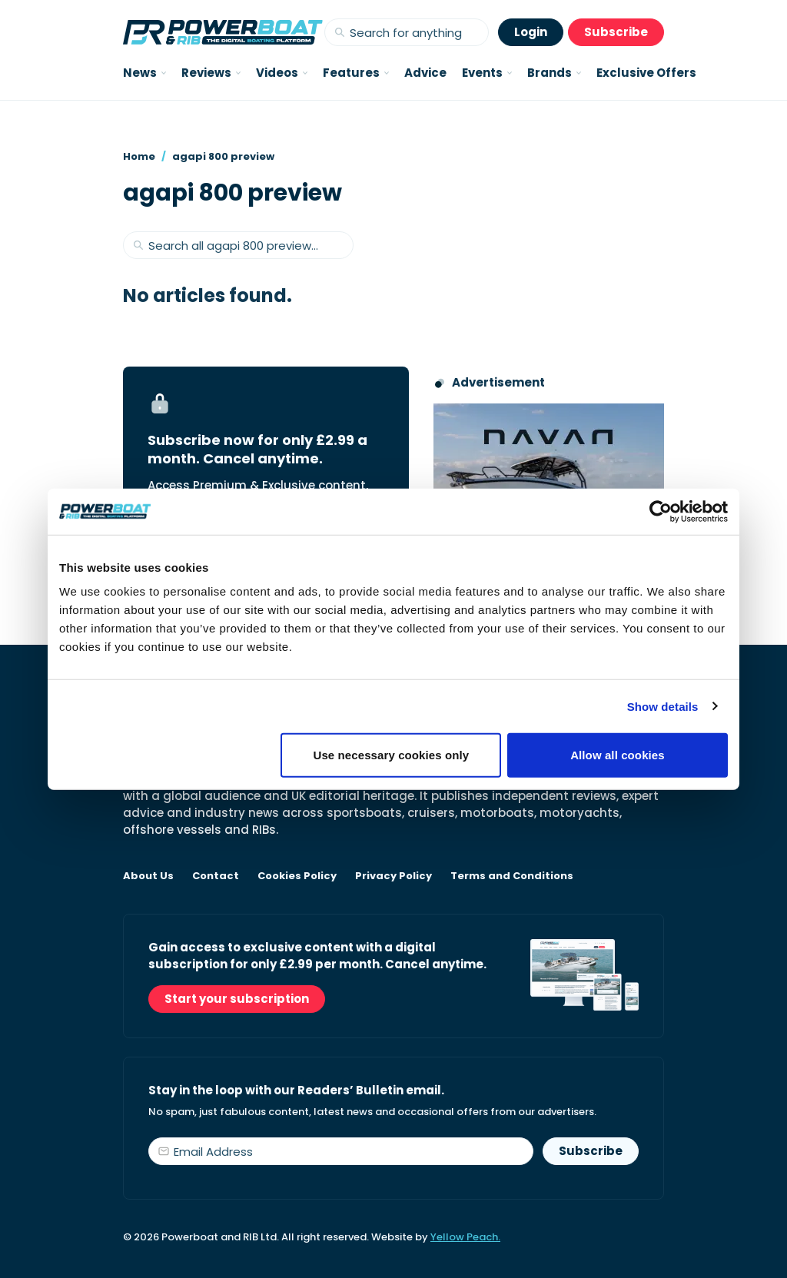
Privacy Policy (393, 876)
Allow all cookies (617, 755)
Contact (215, 876)
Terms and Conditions (511, 876)
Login (530, 32)
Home (139, 156)
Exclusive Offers (646, 73)
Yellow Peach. (465, 1237)
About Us (148, 876)
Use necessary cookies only (392, 755)
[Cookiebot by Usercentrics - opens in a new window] (660, 511)
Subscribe (616, 32)
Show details (663, 705)
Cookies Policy (297, 876)
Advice (425, 73)
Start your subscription (236, 999)
